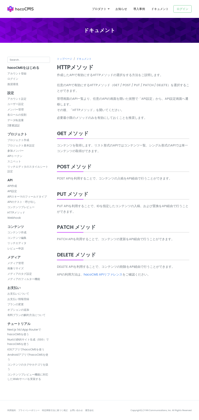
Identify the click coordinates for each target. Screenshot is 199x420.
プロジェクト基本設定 (21, 145)
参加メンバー (15, 151)
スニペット (14, 161)
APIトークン (14, 156)
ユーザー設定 (15, 104)
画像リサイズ (15, 268)
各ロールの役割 (16, 115)
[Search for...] (28, 60)
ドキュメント (160, 9)
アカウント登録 (16, 73)
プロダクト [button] (99, 9)
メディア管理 (15, 263)
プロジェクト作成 (18, 140)
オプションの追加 (18, 310)
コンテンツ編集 (16, 238)
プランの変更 (15, 304)
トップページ (64, 59)
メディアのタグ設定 (19, 274)
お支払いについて (18, 294)
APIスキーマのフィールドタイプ (27, 197)
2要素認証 (13, 125)
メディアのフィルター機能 (23, 279)
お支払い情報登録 (18, 299)
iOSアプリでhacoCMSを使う (25, 349)
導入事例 (139, 9)
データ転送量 (15, 120)
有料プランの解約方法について (26, 315)
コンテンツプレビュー (21, 207)
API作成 (12, 186)
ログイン (182, 9)
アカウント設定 (16, 99)
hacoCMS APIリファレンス (103, 274)
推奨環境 (12, 84)
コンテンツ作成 (16, 232)
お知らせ (121, 9)
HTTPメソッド (16, 212)
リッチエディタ (16, 243)
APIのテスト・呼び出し (21, 202)
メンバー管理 (15, 109)
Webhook (14, 218)
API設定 (12, 191)
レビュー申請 (15, 248)
